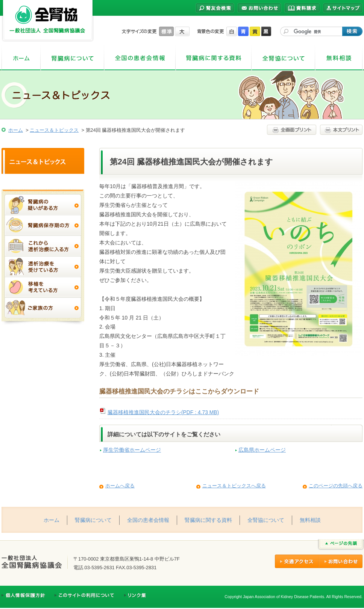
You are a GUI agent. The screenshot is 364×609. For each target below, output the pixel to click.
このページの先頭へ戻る (335, 485)
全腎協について (283, 58)
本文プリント (340, 130)
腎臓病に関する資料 (214, 58)
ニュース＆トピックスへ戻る (234, 485)
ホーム (21, 58)
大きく (182, 31)
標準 (166, 31)
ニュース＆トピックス (54, 130)
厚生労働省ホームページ (132, 450)
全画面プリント (292, 130)
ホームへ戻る (120, 485)
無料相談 (339, 58)
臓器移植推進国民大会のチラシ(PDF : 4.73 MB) (163, 412)
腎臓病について (72, 58)
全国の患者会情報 (140, 58)
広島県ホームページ (262, 450)
